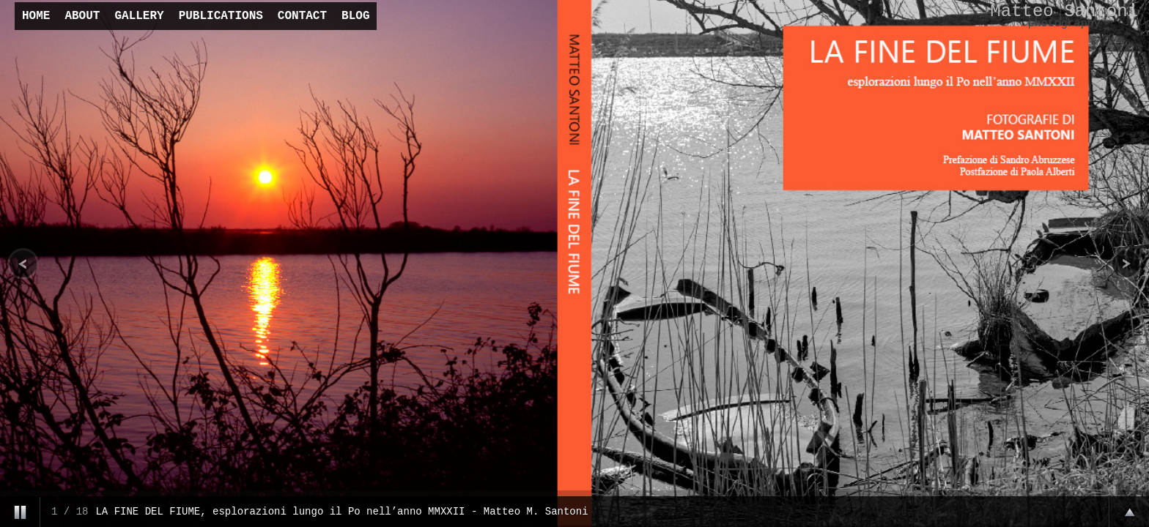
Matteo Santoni (1064, 11)
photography (1064, 24)
